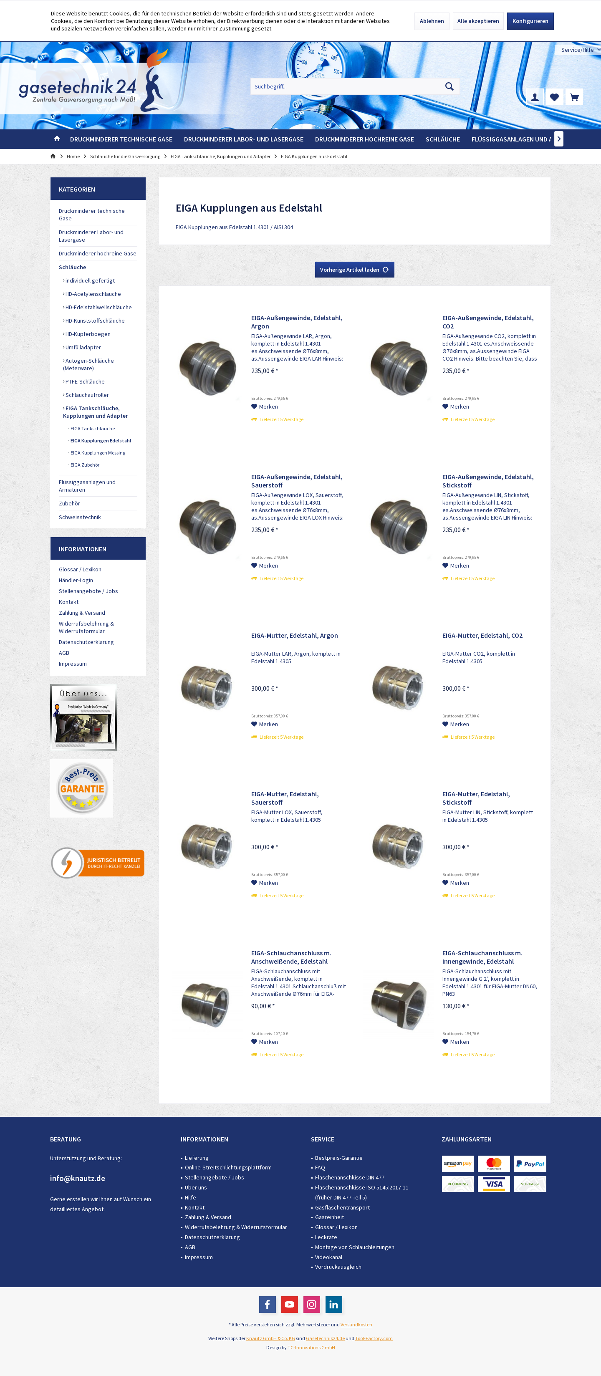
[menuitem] (578, 50)
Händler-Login (76, 580)
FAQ (320, 1167)
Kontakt (68, 602)
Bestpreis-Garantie (339, 1157)
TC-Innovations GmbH (311, 1347)
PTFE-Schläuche (84, 381)
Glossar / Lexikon (80, 569)
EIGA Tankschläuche (92, 428)
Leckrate (326, 1237)
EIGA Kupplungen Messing (97, 452)
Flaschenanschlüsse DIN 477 (349, 1177)
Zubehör (69, 503)
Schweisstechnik (80, 517)
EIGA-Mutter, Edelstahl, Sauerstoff (285, 798)
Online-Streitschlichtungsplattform (228, 1167)
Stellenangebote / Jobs (88, 591)
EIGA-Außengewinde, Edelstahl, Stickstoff (488, 480)
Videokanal (328, 1257)
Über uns (196, 1187)
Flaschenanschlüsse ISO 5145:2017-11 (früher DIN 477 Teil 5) (362, 1192)
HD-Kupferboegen (87, 334)
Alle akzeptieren (478, 21)
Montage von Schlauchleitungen (354, 1247)
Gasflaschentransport (342, 1207)
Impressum (73, 663)
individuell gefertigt (89, 280)
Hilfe (190, 1197)
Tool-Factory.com (374, 1338)
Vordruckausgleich (338, 1266)
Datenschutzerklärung (86, 642)
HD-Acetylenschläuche (92, 294)
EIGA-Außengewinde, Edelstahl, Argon (297, 321)
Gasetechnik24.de (325, 1338)
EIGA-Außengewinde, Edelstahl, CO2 (488, 321)
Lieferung (197, 1157)
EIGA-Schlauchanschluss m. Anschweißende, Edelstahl (291, 957)
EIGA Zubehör (84, 465)
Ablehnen (432, 21)
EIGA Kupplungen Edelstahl (100, 440)
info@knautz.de (77, 1178)
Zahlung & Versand (82, 612)
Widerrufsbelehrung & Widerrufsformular (86, 627)
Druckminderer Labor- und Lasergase (91, 235)
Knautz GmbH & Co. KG (270, 1338)
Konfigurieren (530, 21)
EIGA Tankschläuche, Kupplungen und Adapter (95, 411)
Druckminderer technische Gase (92, 214)
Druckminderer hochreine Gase (97, 253)
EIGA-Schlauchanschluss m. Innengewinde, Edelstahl (482, 957)
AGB (64, 652)
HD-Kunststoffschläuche (94, 320)
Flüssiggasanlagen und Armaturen (87, 485)
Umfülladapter (82, 347)
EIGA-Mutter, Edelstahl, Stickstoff (476, 798)
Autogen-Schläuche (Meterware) (88, 364)
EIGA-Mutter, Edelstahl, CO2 (482, 635)
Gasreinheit (329, 1217)
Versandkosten (356, 1324)
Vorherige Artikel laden (354, 268)
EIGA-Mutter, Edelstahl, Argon (294, 635)
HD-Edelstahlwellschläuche (98, 307)
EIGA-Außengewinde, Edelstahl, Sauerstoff (297, 480)
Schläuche (72, 267)
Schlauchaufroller (86, 395)
